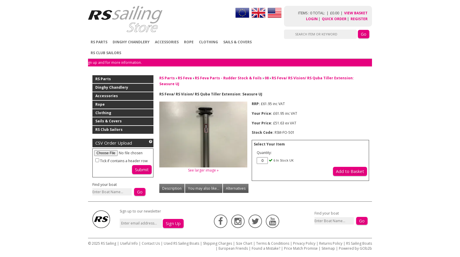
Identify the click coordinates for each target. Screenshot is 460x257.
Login (312, 18)
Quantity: (264, 152)
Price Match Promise (301, 248)
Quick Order (334, 18)
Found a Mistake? (266, 248)
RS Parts (99, 42)
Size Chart (244, 243)
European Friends (233, 248)
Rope (189, 42)
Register (359, 18)
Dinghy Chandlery (131, 42)
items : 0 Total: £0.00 (321, 13)
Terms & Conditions (272, 243)
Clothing (208, 42)
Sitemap (328, 248)
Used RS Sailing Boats (181, 243)
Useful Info (129, 243)
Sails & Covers (237, 42)
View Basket (356, 13)
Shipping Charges (217, 243)
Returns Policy (330, 243)
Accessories (167, 42)
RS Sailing (108, 243)
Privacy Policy (304, 243)
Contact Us (151, 243)
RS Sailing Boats (359, 243)
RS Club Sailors (106, 52)
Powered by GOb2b (355, 248)
